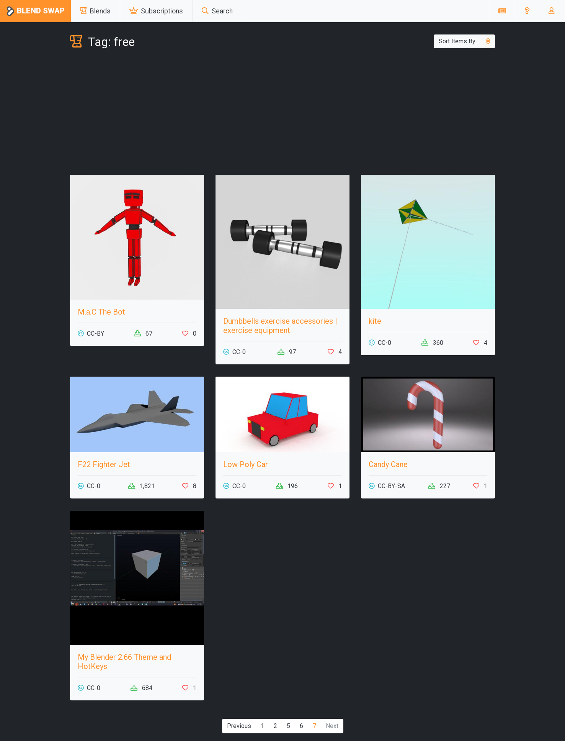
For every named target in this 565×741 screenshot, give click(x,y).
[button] (526, 11)
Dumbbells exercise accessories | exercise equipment (280, 325)
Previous (239, 726)
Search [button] (217, 11)
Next (332, 726)
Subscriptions (156, 11)
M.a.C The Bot (101, 311)
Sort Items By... (464, 41)
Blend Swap (35, 11)
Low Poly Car (245, 464)
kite (375, 321)
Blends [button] (95, 11)
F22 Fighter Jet (104, 464)
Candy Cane (388, 464)
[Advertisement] (282, 113)
